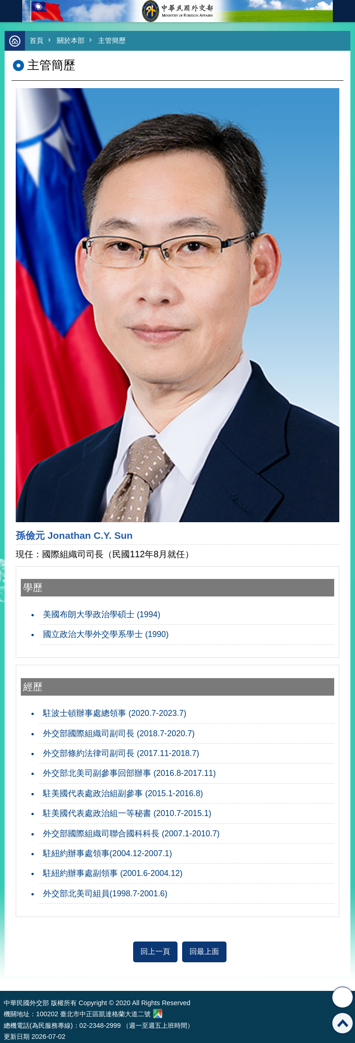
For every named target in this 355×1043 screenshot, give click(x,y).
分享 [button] (342, 997)
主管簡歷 (112, 40)
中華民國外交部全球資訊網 (177, 11)
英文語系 (344, 11)
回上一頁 (155, 951)
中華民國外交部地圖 (157, 1013)
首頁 (36, 40)
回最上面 (204, 951)
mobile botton (11, 11)
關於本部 (71, 40)
